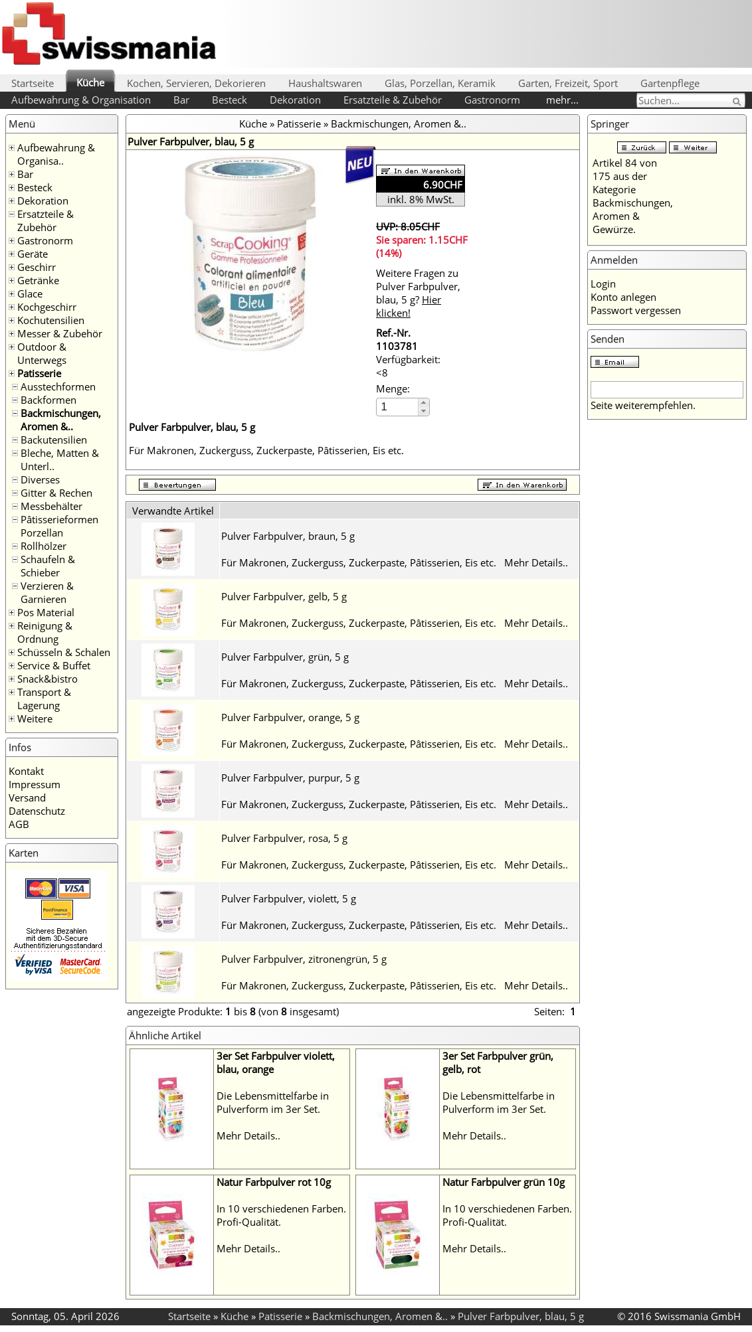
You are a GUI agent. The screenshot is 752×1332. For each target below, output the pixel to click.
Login (603, 283)
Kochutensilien (50, 320)
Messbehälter (51, 506)
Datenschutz (37, 810)
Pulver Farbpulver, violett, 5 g (288, 898)
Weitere (34, 718)
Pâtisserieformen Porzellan (59, 526)
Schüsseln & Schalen (63, 652)
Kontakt (26, 771)
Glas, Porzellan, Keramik (440, 83)
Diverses (40, 479)
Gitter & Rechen (56, 492)
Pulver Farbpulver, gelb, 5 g (284, 596)
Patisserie (39, 373)
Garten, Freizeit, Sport (568, 83)
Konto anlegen (623, 296)
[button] (423, 402)
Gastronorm (492, 99)
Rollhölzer (43, 545)
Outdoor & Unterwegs (41, 353)
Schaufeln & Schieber (48, 565)
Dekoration (295, 99)
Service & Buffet (53, 665)
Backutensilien (54, 439)
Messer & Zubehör (59, 333)
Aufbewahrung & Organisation (81, 99)
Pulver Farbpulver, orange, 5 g (290, 717)
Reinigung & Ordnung (44, 632)
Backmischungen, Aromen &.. (61, 419)
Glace (30, 293)
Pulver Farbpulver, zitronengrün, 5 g (304, 958)
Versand (27, 797)
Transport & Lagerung (44, 698)
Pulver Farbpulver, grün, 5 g (285, 656)
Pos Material (45, 612)
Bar (181, 99)
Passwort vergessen (636, 310)
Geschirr (36, 267)
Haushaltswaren (325, 83)
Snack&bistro (47, 678)
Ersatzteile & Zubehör (392, 99)
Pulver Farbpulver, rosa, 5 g (284, 838)
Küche (90, 82)
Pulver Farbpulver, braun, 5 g (288, 535)
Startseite (32, 83)
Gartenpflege (670, 83)
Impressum (34, 784)
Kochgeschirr (46, 306)
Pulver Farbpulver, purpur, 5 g (290, 777)
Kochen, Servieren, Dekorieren (196, 83)
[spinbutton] (398, 406)
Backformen (48, 399)
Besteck (229, 99)
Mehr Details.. (536, 562)
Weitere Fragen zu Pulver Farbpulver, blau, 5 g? (418, 292)
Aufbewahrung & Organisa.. (56, 154)
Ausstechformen (58, 386)
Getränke (38, 280)
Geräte (32, 253)
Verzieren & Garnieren (47, 592)
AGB (19, 824)
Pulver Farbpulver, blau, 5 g (521, 1316)
